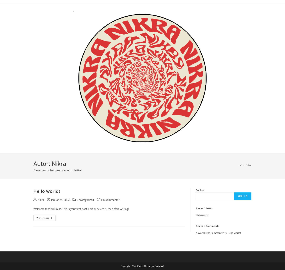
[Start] (241, 165)
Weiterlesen (46, 218)
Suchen (200, 190)
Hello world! (46, 191)
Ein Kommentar (110, 200)
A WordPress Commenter (210, 232)
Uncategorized (85, 200)
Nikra (249, 165)
